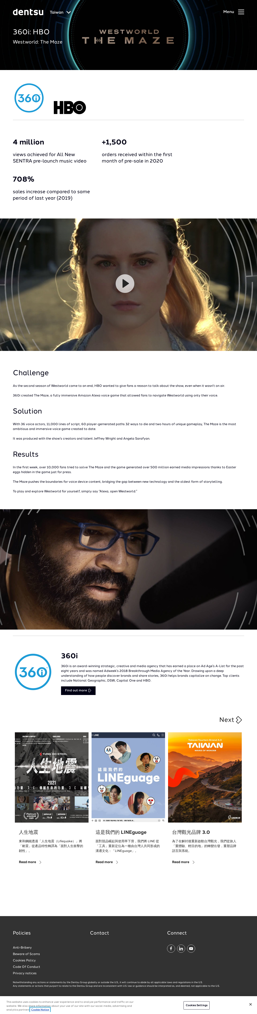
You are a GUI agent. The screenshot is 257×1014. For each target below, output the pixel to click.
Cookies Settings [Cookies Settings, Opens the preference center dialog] (196, 1005)
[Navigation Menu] (233, 12)
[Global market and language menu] (60, 12)
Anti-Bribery (22, 947)
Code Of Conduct (26, 967)
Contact (99, 933)
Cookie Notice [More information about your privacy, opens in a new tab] (40, 1010)
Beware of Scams (26, 954)
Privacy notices (25, 973)
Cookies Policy (24, 960)
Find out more (78, 690)
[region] (128, 1005)
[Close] (250, 1004)
